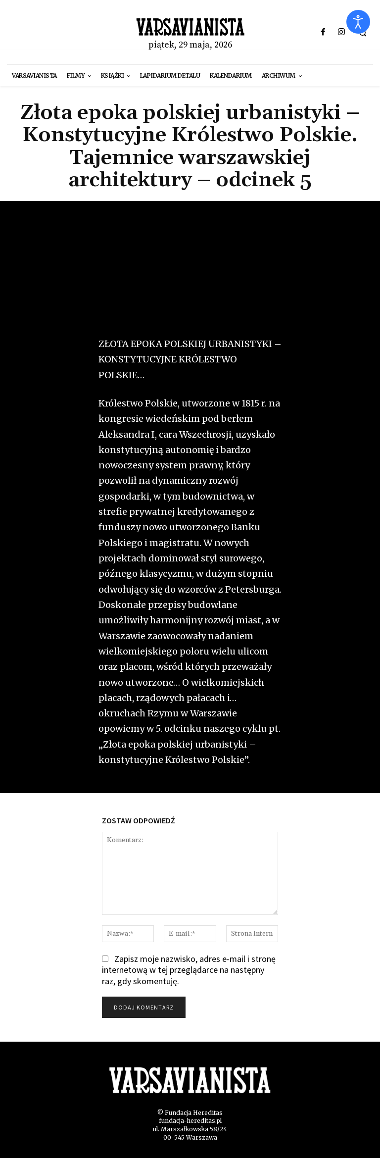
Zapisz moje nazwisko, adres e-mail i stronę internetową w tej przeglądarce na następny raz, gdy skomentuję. (189, 970)
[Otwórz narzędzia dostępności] (358, 22)
